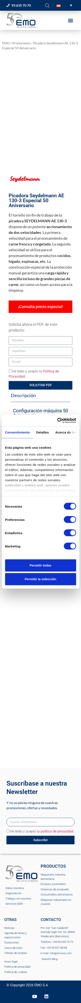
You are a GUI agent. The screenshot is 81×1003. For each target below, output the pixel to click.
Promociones (21, 43)
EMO (6, 43)
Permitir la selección (40, 579)
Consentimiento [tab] (17, 432)
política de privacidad (57, 831)
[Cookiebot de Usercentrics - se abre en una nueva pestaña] (57, 420)
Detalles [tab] (42, 432)
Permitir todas (40, 565)
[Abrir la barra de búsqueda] (47, 5)
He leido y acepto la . (42, 831)
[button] (64, 5)
